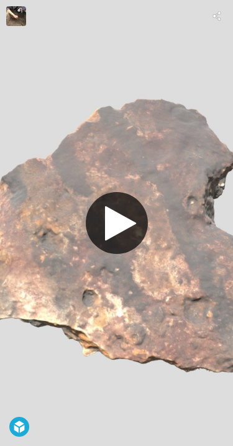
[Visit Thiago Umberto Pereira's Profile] (16, 16)
